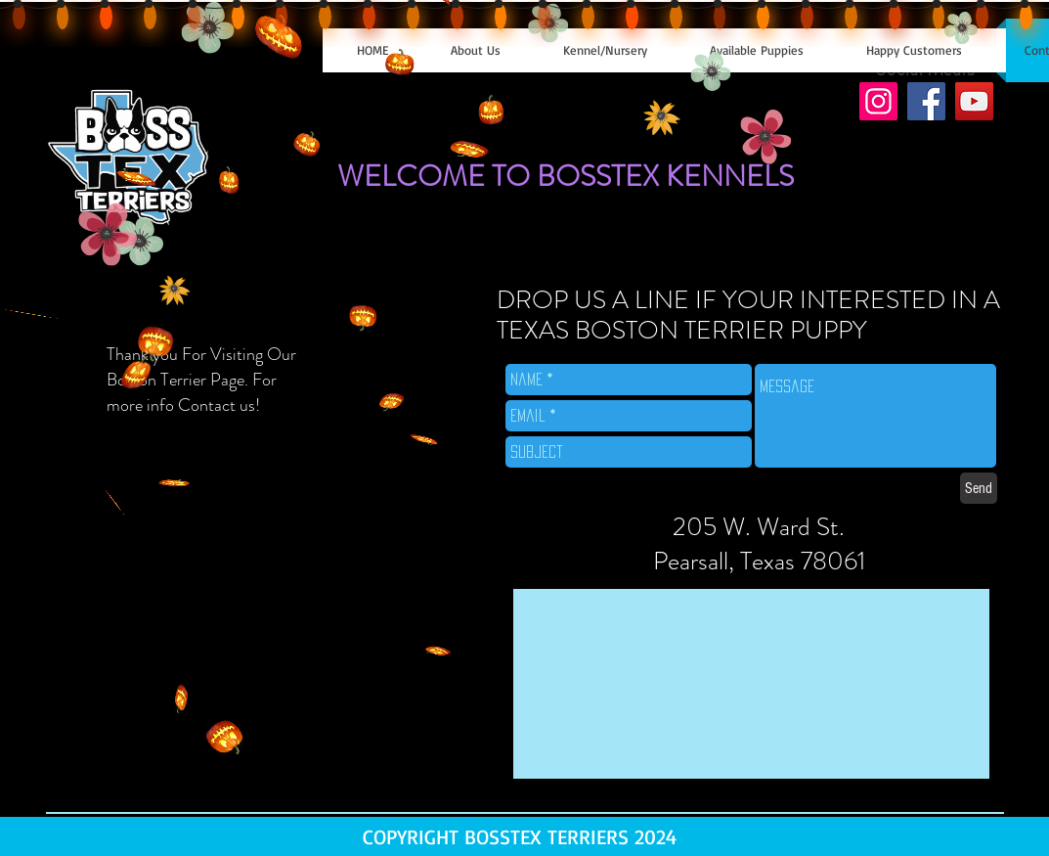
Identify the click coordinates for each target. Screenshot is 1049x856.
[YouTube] (974, 101)
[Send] (978, 488)
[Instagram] (878, 101)
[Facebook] (926, 101)
